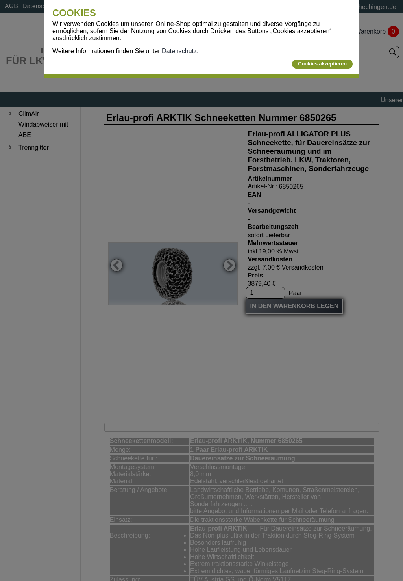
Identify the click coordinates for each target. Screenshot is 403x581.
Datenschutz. (180, 51)
